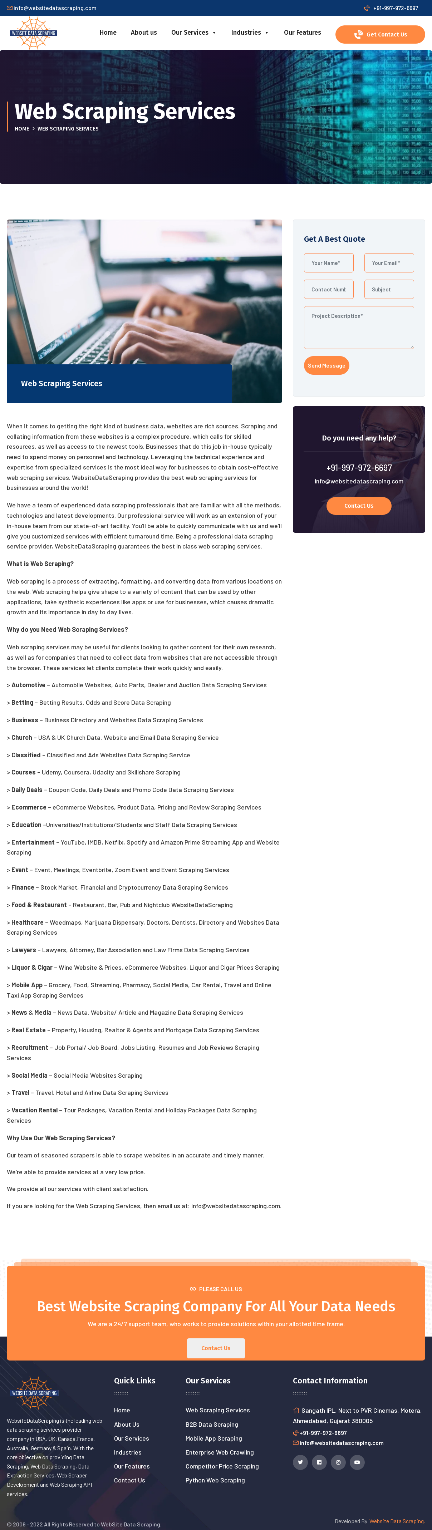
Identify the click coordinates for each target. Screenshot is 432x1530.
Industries (250, 32)
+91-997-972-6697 (391, 7)
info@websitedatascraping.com (359, 481)
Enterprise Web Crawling (220, 1452)
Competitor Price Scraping (222, 1466)
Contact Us (129, 1480)
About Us (126, 1424)
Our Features (302, 32)
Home (108, 32)
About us (144, 32)
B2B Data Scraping (212, 1424)
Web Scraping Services (218, 1410)
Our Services (194, 32)
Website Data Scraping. (396, 1520)
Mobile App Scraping (214, 1438)
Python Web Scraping (215, 1480)
